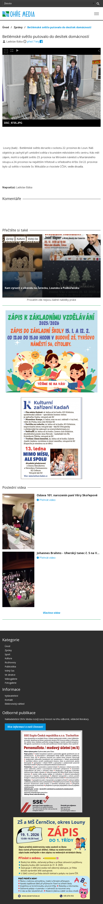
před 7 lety (33, 41)
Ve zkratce (10, 674)
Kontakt (9, 699)
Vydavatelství (11, 695)
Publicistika (10, 666)
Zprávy (18, 27)
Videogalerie (11, 678)
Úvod (5, 27)
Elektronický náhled (14, 703)
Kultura (21, 239)
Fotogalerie (10, 682)
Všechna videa (51, 613)
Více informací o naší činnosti (25, 726)
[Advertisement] (52, 135)
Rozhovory (10, 662)
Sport (7, 654)
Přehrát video (46, 500)
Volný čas (33, 239)
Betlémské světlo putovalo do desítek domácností (59, 27)
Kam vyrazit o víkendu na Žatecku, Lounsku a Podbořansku (42, 288)
